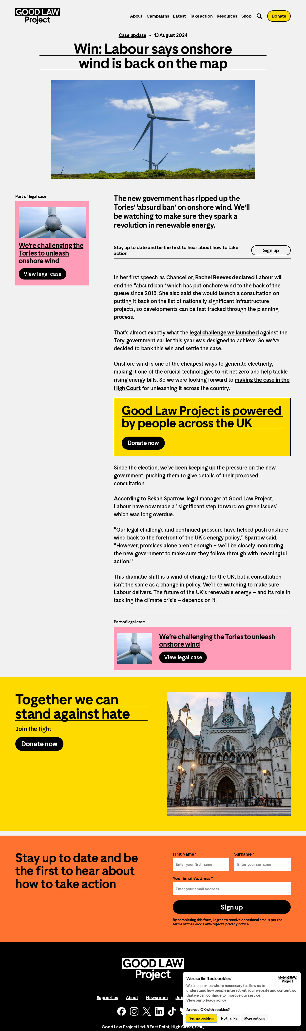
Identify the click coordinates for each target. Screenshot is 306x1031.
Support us (107, 997)
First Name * (184, 854)
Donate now (143, 443)
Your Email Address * (193, 878)
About (136, 16)
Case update (132, 35)
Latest (179, 16)
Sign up (271, 250)
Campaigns (158, 16)
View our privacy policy (206, 1000)
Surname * (244, 854)
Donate (279, 16)
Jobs (180, 997)
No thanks (229, 1018)
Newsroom (157, 997)
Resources (227, 16)
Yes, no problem (201, 1018)
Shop (246, 16)
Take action (201, 16)
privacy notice (237, 924)
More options (254, 1018)
